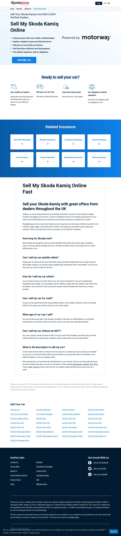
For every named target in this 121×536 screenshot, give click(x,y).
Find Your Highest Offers (19, 419)
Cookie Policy (41, 471)
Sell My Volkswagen (69, 427)
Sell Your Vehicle (68, 410)
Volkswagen (77, 364)
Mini (37, 227)
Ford (32, 227)
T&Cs (12, 484)
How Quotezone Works (18, 475)
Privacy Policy (15, 480)
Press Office (15, 467)
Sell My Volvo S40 (95, 419)
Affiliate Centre (41, 484)
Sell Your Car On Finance (19, 414)
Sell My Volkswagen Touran (72, 432)
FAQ (37, 480)
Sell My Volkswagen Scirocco (47, 436)
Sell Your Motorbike (43, 410)
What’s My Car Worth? (96, 414)
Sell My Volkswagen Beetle (20, 432)
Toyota (35, 367)
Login (98, 3)
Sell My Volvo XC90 (43, 427)
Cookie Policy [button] (35, 533)
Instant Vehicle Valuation (71, 414)
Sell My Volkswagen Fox (97, 436)
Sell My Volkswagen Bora (19, 440)
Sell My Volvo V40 (43, 423)
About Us (13, 471)
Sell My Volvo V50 (69, 423)
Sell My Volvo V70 (17, 427)
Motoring (19, 9)
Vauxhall (86, 364)
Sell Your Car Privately (96, 410)
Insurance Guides (42, 475)
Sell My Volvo (41, 419)
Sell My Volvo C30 (69, 419)
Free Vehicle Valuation (44, 414)
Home (12, 9)
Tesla (30, 367)
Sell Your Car (15, 410)
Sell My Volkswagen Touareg (98, 432)
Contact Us (14, 462)
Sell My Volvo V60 (95, 423)
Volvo (96, 364)
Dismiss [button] (114, 531)
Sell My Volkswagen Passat (72, 436)
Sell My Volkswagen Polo (97, 427)
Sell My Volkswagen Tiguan (20, 436)
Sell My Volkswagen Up (45, 432)
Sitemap (39, 462)
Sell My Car (27, 9)
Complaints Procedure (44, 467)
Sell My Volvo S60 (17, 423)
